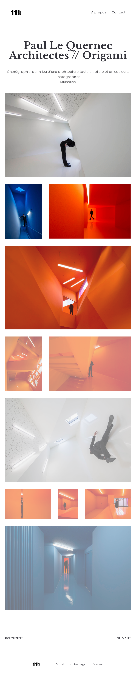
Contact (119, 12)
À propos (98, 12)
